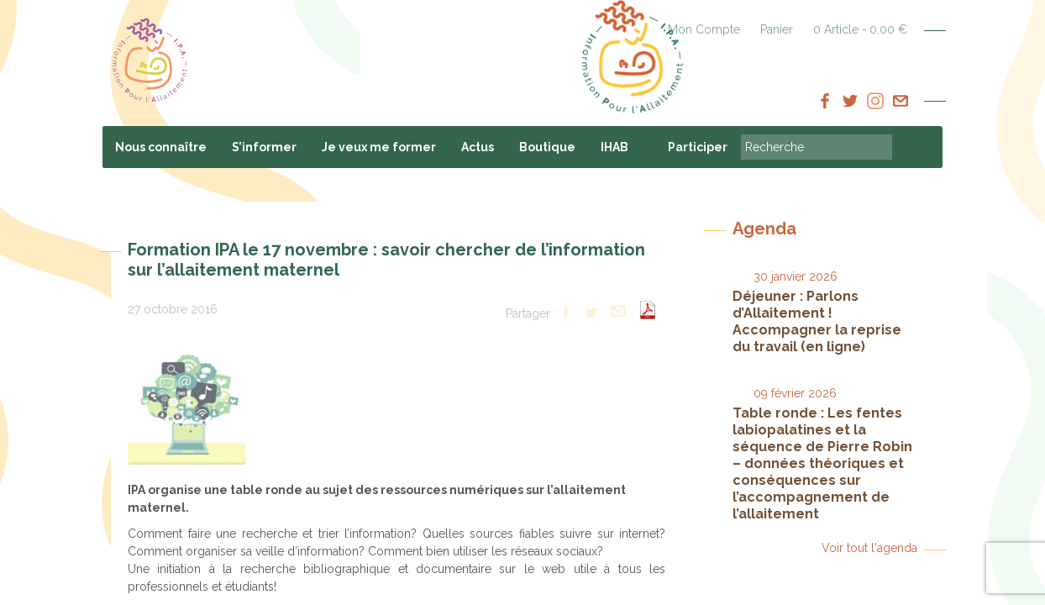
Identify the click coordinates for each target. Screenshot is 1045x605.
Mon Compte (704, 29)
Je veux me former (379, 147)
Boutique (547, 147)
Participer (697, 147)
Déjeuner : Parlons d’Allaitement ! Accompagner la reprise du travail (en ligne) (817, 321)
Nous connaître (161, 147)
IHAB (614, 147)
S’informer (264, 147)
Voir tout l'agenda (869, 548)
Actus (477, 147)
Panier (776, 29)
